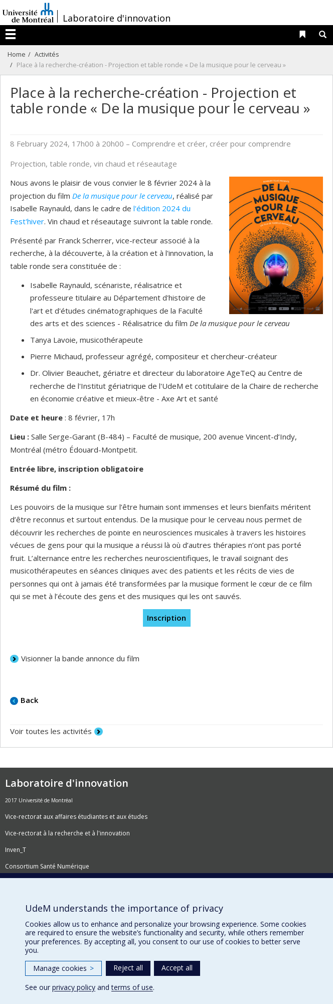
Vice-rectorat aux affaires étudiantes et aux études (76, 816)
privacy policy (73, 987)
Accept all (177, 967)
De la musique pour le (109, 196)
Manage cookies (63, 968)
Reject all (128, 967)
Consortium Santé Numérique (47, 866)
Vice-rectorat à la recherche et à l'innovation (67, 833)
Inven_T (15, 849)
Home (17, 54)
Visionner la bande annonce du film (80, 658)
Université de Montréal (28, 13)
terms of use (132, 987)
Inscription (166, 618)
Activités (47, 54)
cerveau (160, 196)
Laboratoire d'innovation (117, 18)
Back (29, 700)
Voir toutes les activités (51, 731)
